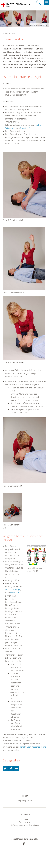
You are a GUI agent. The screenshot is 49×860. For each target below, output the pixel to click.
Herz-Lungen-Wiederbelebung (32, 746)
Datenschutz (24, 822)
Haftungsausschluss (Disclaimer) (24, 825)
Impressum (25, 819)
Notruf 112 (25, 128)
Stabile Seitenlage (12, 589)
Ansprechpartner (24, 800)
